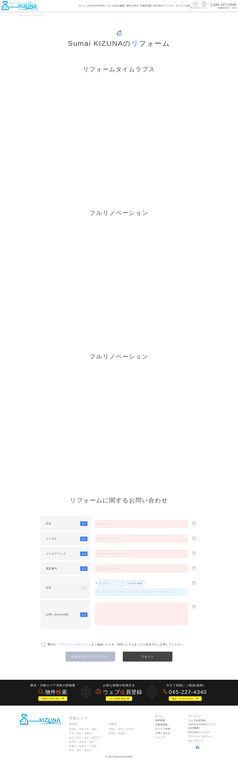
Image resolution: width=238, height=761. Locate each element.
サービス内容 (183, 5)
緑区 (91, 741)
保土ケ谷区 (75, 737)
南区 (79, 733)
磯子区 (95, 737)
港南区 (88, 733)
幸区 (120, 729)
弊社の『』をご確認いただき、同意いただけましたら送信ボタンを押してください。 (117, 644)
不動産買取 (146, 5)
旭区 (86, 737)
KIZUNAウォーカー (163, 5)
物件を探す (132, 5)
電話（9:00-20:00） (183, 698)
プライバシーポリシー (74, 644)
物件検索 (160, 720)
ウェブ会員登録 (197, 720)
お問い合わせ (162, 733)
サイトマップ (195, 740)
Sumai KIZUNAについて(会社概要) (106, 5)
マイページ (194, 716)
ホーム (82, 5)
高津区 (112, 733)
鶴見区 (73, 729)
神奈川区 (84, 729)
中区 (71, 733)
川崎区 (112, 729)
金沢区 (73, 741)
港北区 (83, 741)
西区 (94, 729)
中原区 (129, 729)
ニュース (160, 737)
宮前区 (122, 733)
